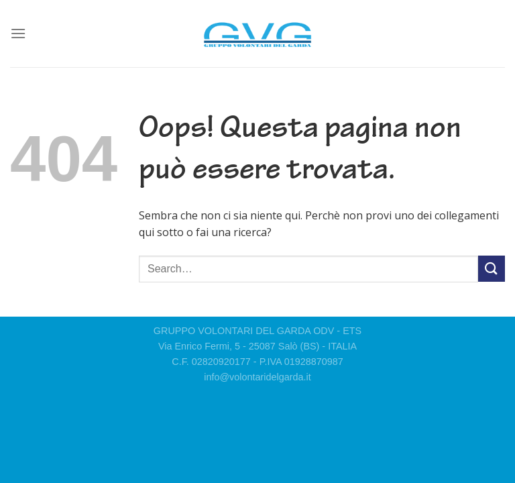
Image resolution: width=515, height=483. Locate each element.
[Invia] (491, 269)
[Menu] (18, 33)
